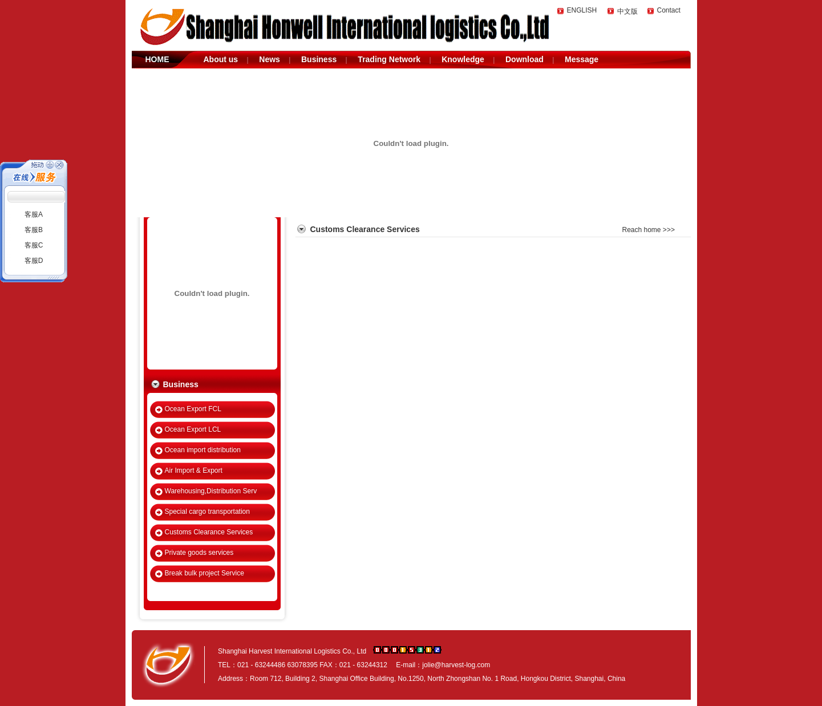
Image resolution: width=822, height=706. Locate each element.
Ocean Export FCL (193, 409)
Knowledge (463, 59)
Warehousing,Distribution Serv (211, 491)
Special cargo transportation (207, 512)
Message (581, 59)
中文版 (627, 11)
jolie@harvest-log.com (456, 665)
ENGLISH (582, 10)
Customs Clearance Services (209, 532)
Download (524, 59)
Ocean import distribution (203, 450)
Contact (669, 10)
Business (319, 59)
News (269, 59)
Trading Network (389, 59)
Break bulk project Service (204, 573)
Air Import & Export (193, 470)
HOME (157, 59)
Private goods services (199, 553)
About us (221, 59)
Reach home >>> (648, 230)
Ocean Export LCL (193, 429)
